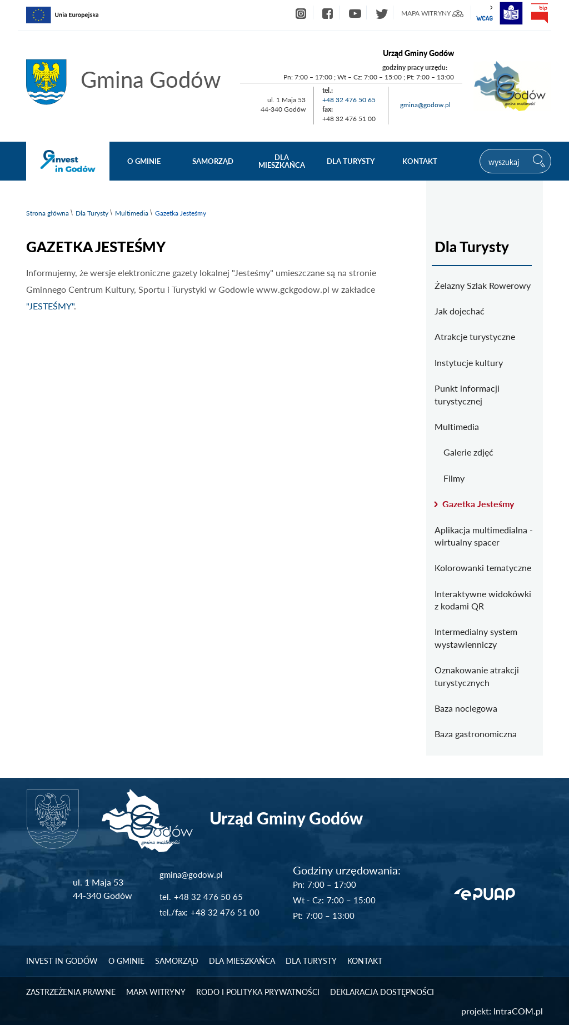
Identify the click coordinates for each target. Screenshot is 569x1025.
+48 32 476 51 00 (225, 912)
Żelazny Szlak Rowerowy (483, 285)
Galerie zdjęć (468, 452)
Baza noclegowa (466, 708)
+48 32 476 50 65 (349, 100)
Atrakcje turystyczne (475, 336)
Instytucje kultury (469, 362)
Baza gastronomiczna (476, 733)
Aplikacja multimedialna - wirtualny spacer (484, 535)
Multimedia (131, 213)
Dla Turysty (92, 213)
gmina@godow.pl (425, 105)
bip (539, 13)
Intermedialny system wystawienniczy (476, 637)
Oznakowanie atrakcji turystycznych (477, 675)
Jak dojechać (460, 311)
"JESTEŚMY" (50, 306)
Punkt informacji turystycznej (467, 394)
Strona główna (47, 213)
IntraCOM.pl (518, 1011)
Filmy (454, 478)
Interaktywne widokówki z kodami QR (483, 599)
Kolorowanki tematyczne (483, 567)
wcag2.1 (484, 13)
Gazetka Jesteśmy (478, 503)
